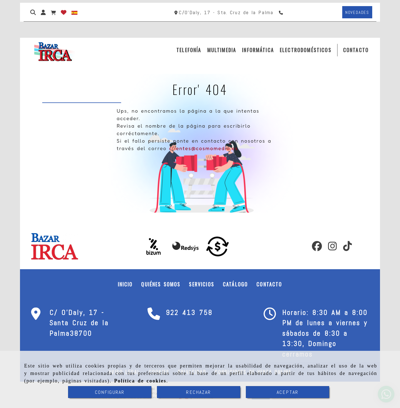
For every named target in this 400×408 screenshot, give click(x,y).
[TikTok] (347, 248)
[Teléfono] (281, 12)
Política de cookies (140, 381)
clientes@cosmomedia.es (203, 148)
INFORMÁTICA (258, 50)
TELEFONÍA (188, 50)
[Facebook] (317, 248)
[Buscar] (33, 12)
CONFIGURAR (110, 392)
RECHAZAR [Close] (198, 392)
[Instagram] (332, 248)
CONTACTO (356, 50)
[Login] (64, 12)
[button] (43, 12)
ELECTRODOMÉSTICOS (305, 50)
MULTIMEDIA (221, 50)
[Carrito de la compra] (53, 12)
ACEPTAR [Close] (287, 392)
